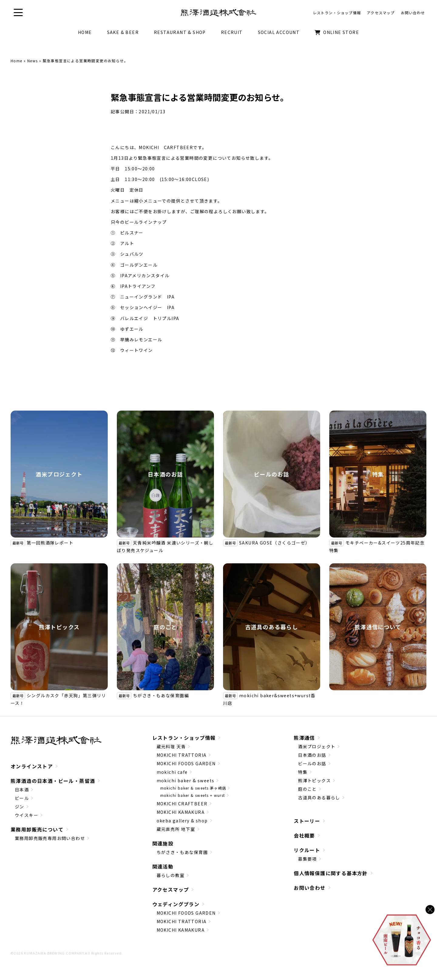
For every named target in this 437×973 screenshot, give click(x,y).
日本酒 (22, 790)
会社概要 (304, 835)
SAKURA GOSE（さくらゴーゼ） (274, 543)
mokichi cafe (172, 772)
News (32, 60)
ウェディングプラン (176, 904)
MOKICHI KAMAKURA (181, 812)
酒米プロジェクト (59, 474)
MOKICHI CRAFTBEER (182, 804)
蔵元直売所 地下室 (176, 829)
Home (16, 60)
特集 (378, 474)
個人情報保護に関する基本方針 (331, 873)
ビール (22, 798)
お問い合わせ (309, 887)
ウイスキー (26, 815)
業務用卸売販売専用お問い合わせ (50, 838)
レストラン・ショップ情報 (184, 737)
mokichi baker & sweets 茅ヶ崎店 (193, 787)
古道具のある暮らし (271, 627)
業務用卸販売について (37, 829)
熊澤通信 (304, 737)
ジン (19, 807)
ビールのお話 (271, 474)
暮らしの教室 (171, 875)
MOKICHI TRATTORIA (182, 755)
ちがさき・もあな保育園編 (161, 695)
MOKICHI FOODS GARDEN (186, 763)
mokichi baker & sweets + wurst (192, 795)
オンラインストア (32, 766)
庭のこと (165, 627)
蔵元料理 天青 (171, 746)
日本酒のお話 (165, 474)
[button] (18, 12)
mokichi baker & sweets (186, 780)
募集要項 (307, 859)
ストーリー (307, 820)
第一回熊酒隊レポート (50, 543)
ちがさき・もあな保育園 (182, 852)
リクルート (307, 850)
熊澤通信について (377, 627)
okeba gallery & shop (182, 821)
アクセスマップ (170, 889)
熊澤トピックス (59, 627)
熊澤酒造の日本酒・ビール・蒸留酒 (53, 780)
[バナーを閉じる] (430, 909)
